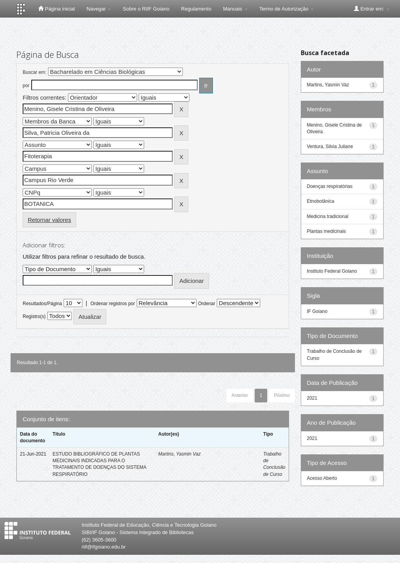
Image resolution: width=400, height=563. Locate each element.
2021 (312, 398)
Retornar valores (49, 219)
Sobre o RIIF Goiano (146, 9)
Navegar (99, 9)
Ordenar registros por (112, 303)
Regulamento (196, 9)
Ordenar (206, 303)
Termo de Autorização (286, 9)
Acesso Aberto (322, 478)
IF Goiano (317, 311)
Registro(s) (34, 316)
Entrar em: (371, 8)
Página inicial (56, 8)
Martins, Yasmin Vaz (179, 454)
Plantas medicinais (326, 231)
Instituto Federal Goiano (332, 271)
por (26, 85)
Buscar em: (34, 72)
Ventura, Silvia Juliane (330, 146)
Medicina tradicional (327, 216)
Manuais (235, 9)
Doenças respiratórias (330, 186)
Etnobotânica (320, 201)
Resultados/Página (42, 303)
